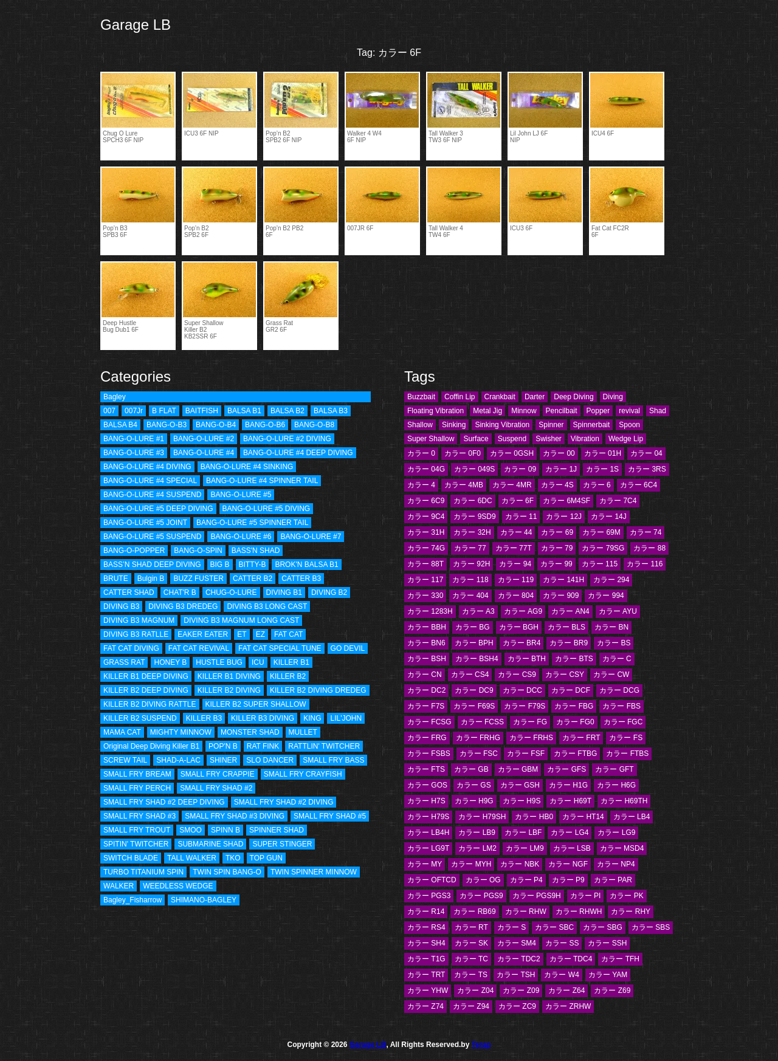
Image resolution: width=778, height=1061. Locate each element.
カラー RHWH (579, 911)
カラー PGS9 (481, 895)
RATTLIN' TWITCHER (324, 746)
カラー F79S (524, 706)
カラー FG (530, 722)
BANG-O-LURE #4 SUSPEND (152, 494)
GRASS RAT (124, 662)
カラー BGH (519, 627)
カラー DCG (619, 690)
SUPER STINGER (282, 844)
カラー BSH (426, 658)
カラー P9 (568, 880)
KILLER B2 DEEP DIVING (145, 690)
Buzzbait (421, 397)
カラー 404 (470, 595)
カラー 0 (421, 453)
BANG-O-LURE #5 (240, 494)
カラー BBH (426, 627)
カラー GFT (614, 769)
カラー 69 (557, 532)
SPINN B (225, 830)
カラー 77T (513, 548)
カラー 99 (556, 564)
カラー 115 (600, 564)
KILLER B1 (291, 662)
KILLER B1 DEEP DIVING (145, 676)
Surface (475, 438)
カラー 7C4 (617, 500)
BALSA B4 (120, 425)
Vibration (585, 438)
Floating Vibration (435, 411)
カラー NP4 (616, 864)
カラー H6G (616, 785)
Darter (535, 397)
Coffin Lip (459, 397)
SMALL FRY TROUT (136, 830)
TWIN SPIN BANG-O (227, 872)
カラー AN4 (570, 611)
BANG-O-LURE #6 (240, 536)
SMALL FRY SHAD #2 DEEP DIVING (164, 802)
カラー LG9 (616, 832)
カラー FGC (623, 722)
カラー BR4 (522, 643)
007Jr (134, 411)
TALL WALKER (191, 858)
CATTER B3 (301, 578)
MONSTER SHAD (250, 732)
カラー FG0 (575, 722)
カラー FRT (581, 737)
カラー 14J (609, 516)
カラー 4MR (512, 485)
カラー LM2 (477, 848)
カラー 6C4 (638, 485)
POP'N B (223, 746)
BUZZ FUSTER (198, 578)
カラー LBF (523, 832)
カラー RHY (630, 911)
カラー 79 (557, 548)
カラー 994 (606, 595)
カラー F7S (425, 706)
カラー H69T (570, 801)
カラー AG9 (523, 611)
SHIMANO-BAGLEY (203, 900)
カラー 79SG (603, 548)
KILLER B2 (288, 676)
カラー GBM (518, 769)
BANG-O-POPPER (134, 550)
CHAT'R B (180, 592)
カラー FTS (426, 769)
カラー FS (625, 737)
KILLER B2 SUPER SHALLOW (255, 704)
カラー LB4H (428, 832)
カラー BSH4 (476, 658)
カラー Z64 (566, 990)
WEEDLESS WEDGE (178, 886)
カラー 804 (516, 595)
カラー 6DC (472, 500)
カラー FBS (621, 706)
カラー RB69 (474, 911)
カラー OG (483, 880)
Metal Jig (487, 411)
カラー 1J (561, 469)
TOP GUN (266, 858)
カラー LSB (572, 848)
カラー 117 (425, 579)
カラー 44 (516, 532)
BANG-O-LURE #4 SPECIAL (150, 480)
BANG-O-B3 (166, 425)
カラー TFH (620, 959)
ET (241, 634)
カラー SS (562, 943)
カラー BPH (474, 643)
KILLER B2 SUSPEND (140, 718)
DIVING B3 (121, 606)
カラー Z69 (612, 990)
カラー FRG (427, 737)
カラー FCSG (429, 722)
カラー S (511, 927)
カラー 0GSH (512, 453)
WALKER (118, 886)
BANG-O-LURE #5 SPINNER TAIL (252, 522)
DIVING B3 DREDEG (183, 606)
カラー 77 (470, 548)
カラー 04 (646, 453)
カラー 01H (602, 453)
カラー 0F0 (462, 453)
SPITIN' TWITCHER (135, 844)
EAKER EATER (202, 634)
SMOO (190, 830)
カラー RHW (525, 911)
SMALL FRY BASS (333, 760)
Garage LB (135, 24)
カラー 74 (646, 532)
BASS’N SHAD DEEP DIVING (152, 564)
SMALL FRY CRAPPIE (218, 774)
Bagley (114, 397)
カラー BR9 (568, 643)
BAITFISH (201, 411)
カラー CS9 (517, 674)
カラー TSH (516, 974)
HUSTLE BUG (219, 662)
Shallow (420, 425)
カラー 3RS (647, 469)
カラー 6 (597, 485)
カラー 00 (559, 453)
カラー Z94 (471, 1006)
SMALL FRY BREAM (137, 774)
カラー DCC (522, 690)
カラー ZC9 (517, 1006)
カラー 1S (602, 469)
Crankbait (499, 397)
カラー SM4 (516, 943)
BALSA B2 (287, 411)
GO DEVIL (348, 648)
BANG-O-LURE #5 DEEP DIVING (158, 508)
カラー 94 (515, 564)
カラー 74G (426, 548)
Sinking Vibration (502, 425)
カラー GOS (427, 785)
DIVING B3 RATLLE (135, 634)
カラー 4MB (463, 485)
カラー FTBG (575, 753)
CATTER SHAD (128, 592)
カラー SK (471, 943)
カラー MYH (471, 864)
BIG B (220, 564)
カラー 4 (421, 485)
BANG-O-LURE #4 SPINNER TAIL (262, 480)
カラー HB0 (534, 816)
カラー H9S (522, 801)
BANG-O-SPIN (198, 550)
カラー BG (472, 627)
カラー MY (424, 864)
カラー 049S (474, 469)
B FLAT (164, 411)
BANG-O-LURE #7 (310, 536)
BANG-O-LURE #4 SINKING (247, 466)
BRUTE (115, 578)
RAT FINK (263, 746)
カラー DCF (570, 690)
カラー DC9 (474, 690)
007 (109, 411)
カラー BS (613, 643)
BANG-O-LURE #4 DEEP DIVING (298, 452)
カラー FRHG (478, 737)
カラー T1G (426, 959)
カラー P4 (526, 880)
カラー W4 (561, 974)
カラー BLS (566, 627)
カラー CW (611, 674)
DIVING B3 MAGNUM (138, 620)
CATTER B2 (252, 578)
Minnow (523, 411)
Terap (481, 1044)
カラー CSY (564, 674)
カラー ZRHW (568, 1006)
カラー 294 (611, 579)
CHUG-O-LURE (231, 592)
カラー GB (471, 769)
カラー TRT (426, 974)
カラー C (617, 658)
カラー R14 (425, 911)
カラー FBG (573, 706)
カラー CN (424, 674)
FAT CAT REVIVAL (198, 648)
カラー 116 (645, 564)
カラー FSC (479, 753)
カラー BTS (574, 658)
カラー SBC (554, 927)
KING (312, 718)
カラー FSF (526, 753)
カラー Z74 (425, 1006)
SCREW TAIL (125, 760)
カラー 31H (425, 532)
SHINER (223, 760)
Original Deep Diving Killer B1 (151, 746)
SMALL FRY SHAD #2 (216, 788)
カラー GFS (566, 769)
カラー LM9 (525, 848)
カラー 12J (564, 516)
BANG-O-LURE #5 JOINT (145, 522)
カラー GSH (520, 785)
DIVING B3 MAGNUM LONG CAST (241, 620)
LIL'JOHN (346, 718)
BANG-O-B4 (216, 425)
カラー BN (611, 627)
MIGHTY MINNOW (181, 732)
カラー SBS (651, 927)
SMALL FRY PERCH (137, 788)
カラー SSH (607, 943)
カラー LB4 (631, 816)
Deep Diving (573, 397)
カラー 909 (561, 595)
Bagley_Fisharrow (132, 900)
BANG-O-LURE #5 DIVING (266, 508)
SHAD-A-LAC (178, 760)
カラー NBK (519, 864)
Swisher (548, 438)
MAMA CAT (122, 732)
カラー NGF (568, 864)
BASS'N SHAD (256, 550)
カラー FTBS (627, 753)
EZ (260, 634)
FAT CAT (288, 634)
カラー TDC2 (518, 959)
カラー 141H (563, 579)
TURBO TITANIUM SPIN (143, 872)
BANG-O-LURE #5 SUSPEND (152, 536)
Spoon (629, 425)
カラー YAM (607, 974)
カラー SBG (602, 927)
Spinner (551, 425)
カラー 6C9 (425, 500)
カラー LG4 (569, 832)
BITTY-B (252, 564)
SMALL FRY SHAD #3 (139, 816)
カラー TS (470, 974)
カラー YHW (427, 990)
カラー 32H (472, 532)
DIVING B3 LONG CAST (267, 606)
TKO (233, 858)
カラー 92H (471, 564)
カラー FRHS (531, 737)
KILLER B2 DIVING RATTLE (149, 704)
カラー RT (471, 927)
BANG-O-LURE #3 (133, 452)
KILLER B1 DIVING (229, 676)
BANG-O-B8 (314, 425)
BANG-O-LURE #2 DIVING (287, 438)
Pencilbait (561, 411)
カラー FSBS (428, 753)
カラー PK (626, 895)
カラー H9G (474, 801)
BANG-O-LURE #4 (203, 452)
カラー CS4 (470, 674)
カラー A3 (478, 611)
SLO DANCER (270, 760)
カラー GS (473, 785)
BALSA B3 (331, 411)
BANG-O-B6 (265, 425)
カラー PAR (613, 880)
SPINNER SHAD (276, 830)
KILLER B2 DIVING (229, 690)
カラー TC (471, 959)
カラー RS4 (426, 927)
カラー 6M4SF (566, 500)
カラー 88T (425, 564)
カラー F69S (474, 706)
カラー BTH (527, 658)
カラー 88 (649, 548)
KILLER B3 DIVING (262, 718)
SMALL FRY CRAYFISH (303, 774)
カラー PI (585, 895)
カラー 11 (521, 516)
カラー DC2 (426, 690)
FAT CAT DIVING (131, 648)
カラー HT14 (583, 816)
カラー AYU (618, 611)
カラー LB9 (476, 832)
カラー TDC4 (571, 959)
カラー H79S (428, 816)
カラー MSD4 (622, 848)
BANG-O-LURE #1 (133, 438)
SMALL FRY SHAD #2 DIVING (284, 802)
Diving (613, 397)
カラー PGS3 (428, 895)
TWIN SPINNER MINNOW (313, 872)
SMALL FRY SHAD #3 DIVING (234, 816)
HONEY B (170, 662)
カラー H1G (568, 785)
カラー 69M (601, 532)
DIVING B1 (284, 592)
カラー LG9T (428, 848)
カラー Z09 (521, 990)
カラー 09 (520, 469)
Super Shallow (430, 438)
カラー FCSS (482, 722)
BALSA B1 (244, 411)
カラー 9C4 (425, 516)
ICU (258, 662)
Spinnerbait (591, 425)
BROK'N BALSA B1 (306, 564)
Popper (598, 411)
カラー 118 (470, 579)
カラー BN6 (426, 643)
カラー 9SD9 (474, 516)
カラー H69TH (624, 801)
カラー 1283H (430, 611)
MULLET (303, 732)
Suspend (512, 438)
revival (629, 411)
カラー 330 (425, 595)
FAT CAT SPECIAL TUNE (279, 648)
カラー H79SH (482, 816)
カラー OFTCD (431, 880)
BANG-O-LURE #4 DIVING (147, 466)
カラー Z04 (475, 990)
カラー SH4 (426, 943)
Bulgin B (151, 578)
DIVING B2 (329, 592)
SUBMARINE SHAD (210, 844)
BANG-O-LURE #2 (203, 438)
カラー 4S (557, 485)
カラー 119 (516, 579)
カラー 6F (517, 500)
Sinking (454, 425)
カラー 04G (426, 469)
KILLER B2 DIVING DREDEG (318, 690)
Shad (657, 411)
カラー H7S (426, 801)
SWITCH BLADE (130, 858)
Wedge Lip (625, 438)
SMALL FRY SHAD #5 (330, 816)
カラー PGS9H (536, 895)
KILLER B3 (204, 718)
